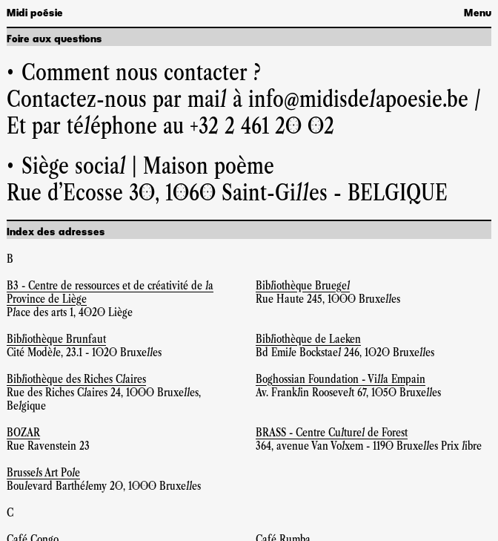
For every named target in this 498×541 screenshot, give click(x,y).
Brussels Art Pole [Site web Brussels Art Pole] (43, 472)
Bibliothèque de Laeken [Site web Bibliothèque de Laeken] (308, 339)
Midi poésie (35, 13)
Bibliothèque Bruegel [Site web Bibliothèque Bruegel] (303, 285)
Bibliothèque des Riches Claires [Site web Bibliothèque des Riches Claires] (76, 379)
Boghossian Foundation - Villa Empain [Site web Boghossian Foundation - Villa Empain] (340, 379)
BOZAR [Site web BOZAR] (23, 432)
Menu (477, 13)
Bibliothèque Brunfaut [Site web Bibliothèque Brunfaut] (56, 339)
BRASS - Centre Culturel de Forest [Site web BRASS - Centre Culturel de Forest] (332, 432)
